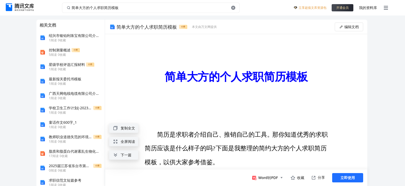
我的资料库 (368, 7)
